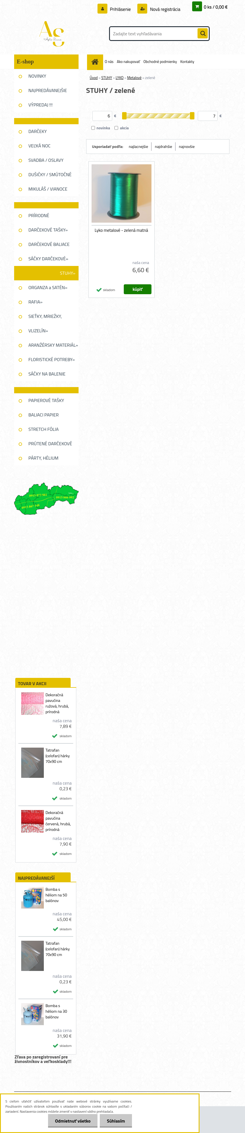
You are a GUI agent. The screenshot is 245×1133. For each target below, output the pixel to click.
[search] (203, 33)
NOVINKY (37, 76)
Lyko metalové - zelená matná (121, 230)
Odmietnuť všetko (72, 1120)
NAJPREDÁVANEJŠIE (48, 90)
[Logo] (53, 33)
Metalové (134, 77)
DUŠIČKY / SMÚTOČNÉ (50, 174)
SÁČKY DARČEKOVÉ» (48, 258)
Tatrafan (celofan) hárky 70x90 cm (57, 755)
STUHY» (67, 273)
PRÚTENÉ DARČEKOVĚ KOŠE (50, 445)
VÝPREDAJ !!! (41, 104)
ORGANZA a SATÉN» (48, 287)
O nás (109, 61)
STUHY (106, 77)
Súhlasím (116, 1120)
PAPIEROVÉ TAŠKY (46, 400)
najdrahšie (163, 146)
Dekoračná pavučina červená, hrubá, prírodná (58, 821)
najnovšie (187, 146)
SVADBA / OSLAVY (46, 160)
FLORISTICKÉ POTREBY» (52, 359)
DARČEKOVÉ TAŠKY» (48, 229)
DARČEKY (38, 131)
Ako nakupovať (128, 61)
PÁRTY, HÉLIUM (43, 458)
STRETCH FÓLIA (44, 429)
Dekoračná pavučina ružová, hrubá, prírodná (57, 703)
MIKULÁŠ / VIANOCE (48, 188)
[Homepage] (96, 61)
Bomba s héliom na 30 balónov (56, 1011)
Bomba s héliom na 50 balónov (56, 895)
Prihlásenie (120, 9)
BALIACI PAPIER (44, 414)
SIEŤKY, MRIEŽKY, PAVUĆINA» (45, 318)
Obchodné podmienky (160, 61)
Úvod (94, 77)
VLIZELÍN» (38, 330)
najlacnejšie (138, 146)
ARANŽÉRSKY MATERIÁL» (53, 345)
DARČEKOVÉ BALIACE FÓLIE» (49, 246)
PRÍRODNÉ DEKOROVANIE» (44, 217)
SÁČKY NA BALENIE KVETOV (47, 375)
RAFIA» (36, 301)
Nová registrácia (164, 9)
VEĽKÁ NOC (40, 145)
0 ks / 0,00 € (215, 6)
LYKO (119, 77)
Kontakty (187, 61)
